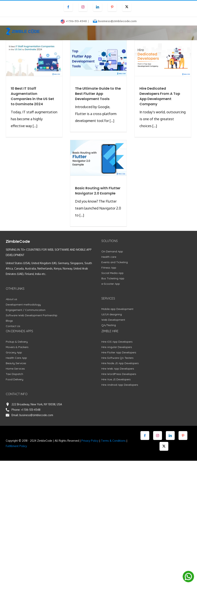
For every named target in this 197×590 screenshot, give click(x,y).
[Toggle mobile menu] (189, 31)
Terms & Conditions (113, 440)
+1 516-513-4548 (30, 409)
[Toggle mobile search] (181, 31)
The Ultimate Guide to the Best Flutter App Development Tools (98, 93)
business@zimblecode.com (117, 21)
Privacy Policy (89, 440)
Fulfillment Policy (16, 446)
